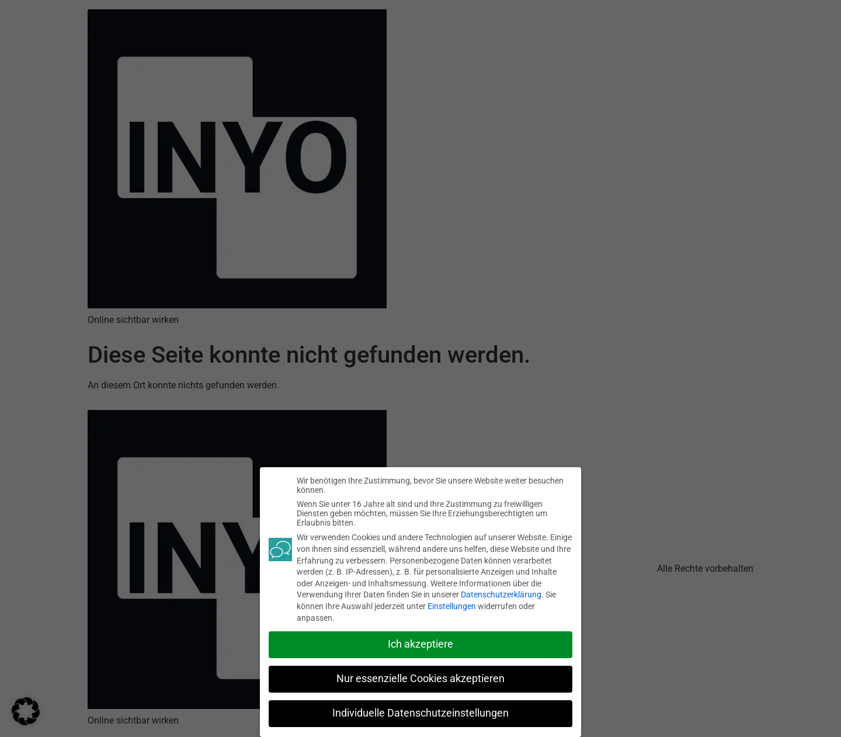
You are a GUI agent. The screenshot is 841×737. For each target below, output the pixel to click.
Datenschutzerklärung (501, 594)
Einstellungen (452, 605)
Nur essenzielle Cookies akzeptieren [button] (420, 678)
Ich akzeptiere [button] (420, 643)
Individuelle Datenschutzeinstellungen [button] (420, 712)
